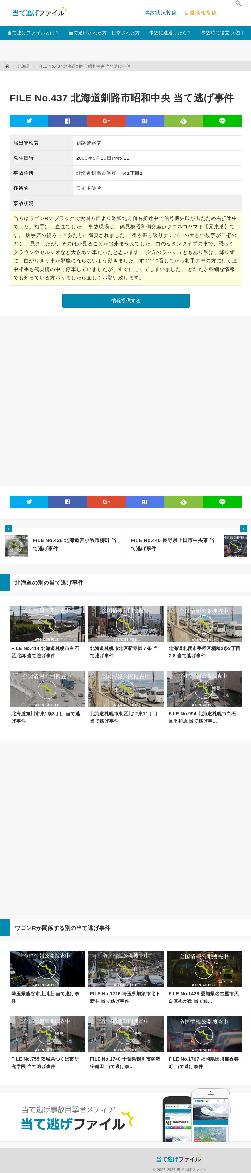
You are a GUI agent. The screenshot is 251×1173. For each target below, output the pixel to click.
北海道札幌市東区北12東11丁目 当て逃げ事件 (124, 717)
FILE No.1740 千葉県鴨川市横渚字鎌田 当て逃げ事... (125, 1062)
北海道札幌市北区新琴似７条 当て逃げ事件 (124, 652)
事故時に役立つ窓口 (222, 32)
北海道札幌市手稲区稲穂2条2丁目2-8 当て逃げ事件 (205, 652)
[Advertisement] (129, 78)
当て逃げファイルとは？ (34, 32)
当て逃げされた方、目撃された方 (104, 32)
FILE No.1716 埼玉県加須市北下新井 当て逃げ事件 (125, 997)
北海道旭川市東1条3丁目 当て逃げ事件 (45, 717)
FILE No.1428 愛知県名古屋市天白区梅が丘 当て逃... (204, 997)
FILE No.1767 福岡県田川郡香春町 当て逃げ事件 (204, 1062)
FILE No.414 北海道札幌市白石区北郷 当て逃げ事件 (45, 652)
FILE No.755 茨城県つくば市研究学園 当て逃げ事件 (45, 1062)
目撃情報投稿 (200, 13)
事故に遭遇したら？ (170, 32)
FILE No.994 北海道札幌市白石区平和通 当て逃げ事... (202, 717)
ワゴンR (25, 928)
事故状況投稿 (161, 13)
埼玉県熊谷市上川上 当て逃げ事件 (45, 997)
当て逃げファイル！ (39, 13)
